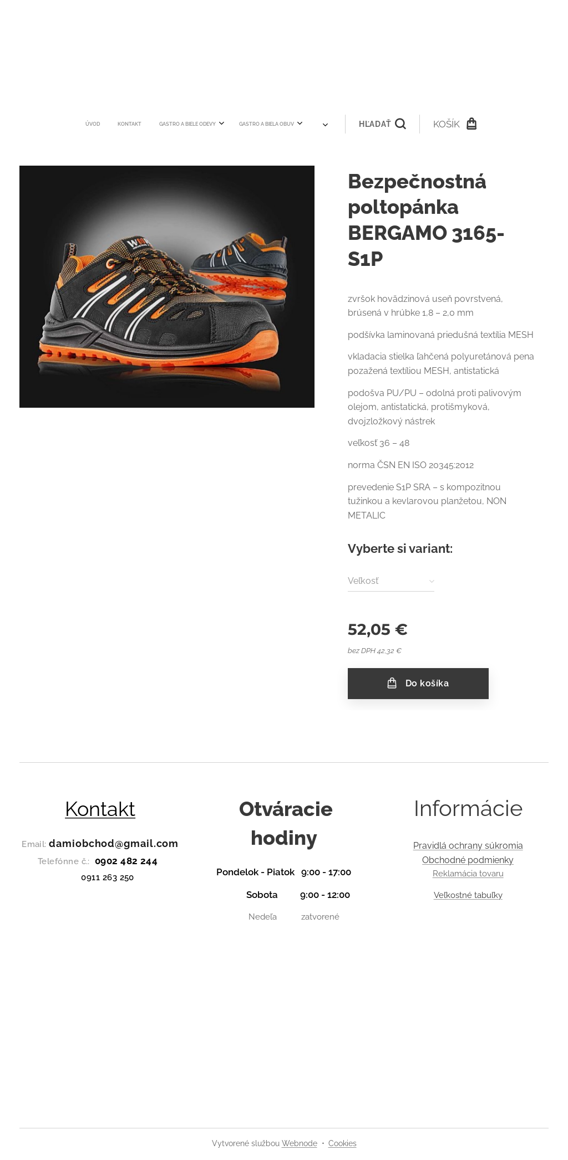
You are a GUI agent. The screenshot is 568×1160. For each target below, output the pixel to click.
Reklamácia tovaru (467, 874)
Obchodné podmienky (468, 859)
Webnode (299, 1143)
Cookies (342, 1143)
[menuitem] (127, 124)
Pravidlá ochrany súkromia (468, 845)
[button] (344, 124)
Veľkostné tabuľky (467, 895)
